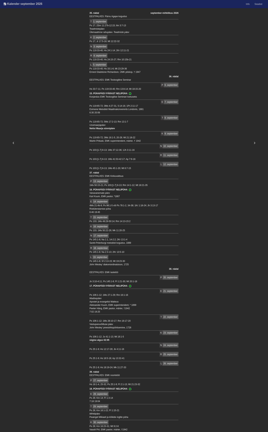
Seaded (258, 4)
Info (248, 4)
